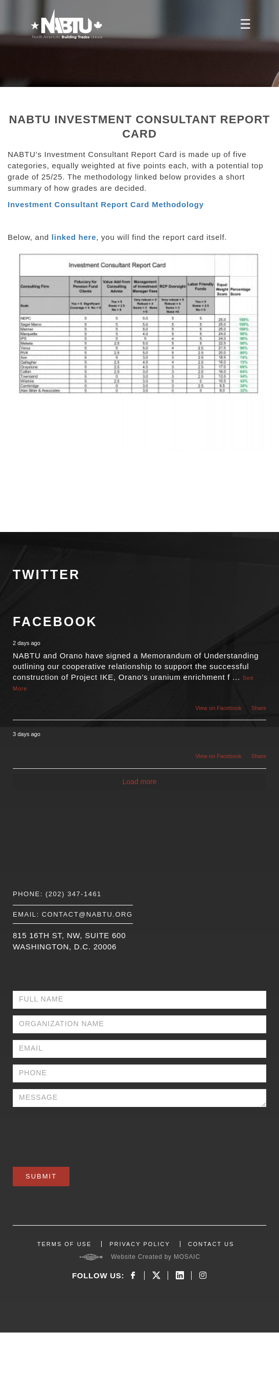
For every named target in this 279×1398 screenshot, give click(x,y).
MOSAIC (187, 1256)
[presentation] (90, 1133)
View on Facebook (218, 708)
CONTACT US (211, 1244)
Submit (41, 1176)
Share (258, 708)
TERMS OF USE (64, 1244)
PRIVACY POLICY (139, 1244)
